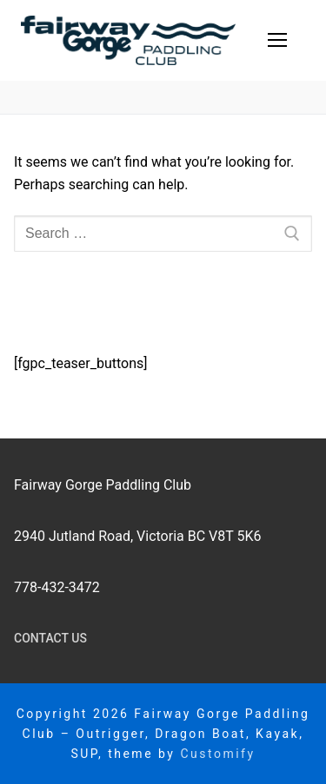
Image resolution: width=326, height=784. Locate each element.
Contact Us (50, 638)
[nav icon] (277, 41)
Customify (217, 754)
